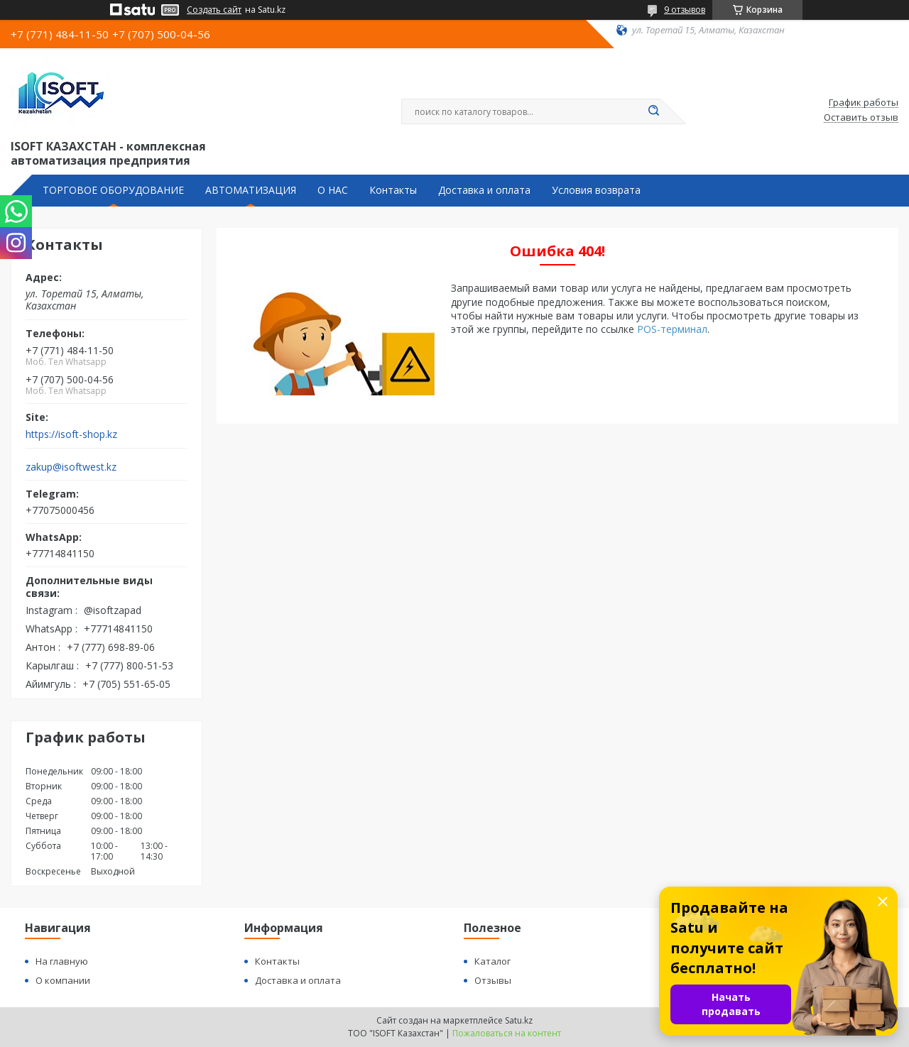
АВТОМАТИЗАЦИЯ (250, 190)
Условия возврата (596, 190)
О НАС (332, 190)
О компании (63, 980)
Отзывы (492, 980)
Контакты (393, 190)
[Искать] (653, 111)
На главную (62, 961)
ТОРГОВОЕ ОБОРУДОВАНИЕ (113, 190)
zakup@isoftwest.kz (71, 467)
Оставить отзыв (861, 118)
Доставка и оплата (484, 190)
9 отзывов (684, 10)
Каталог (492, 961)
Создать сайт (214, 10)
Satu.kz (519, 1020)
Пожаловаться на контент (506, 1033)
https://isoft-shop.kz (71, 434)
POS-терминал (672, 329)
